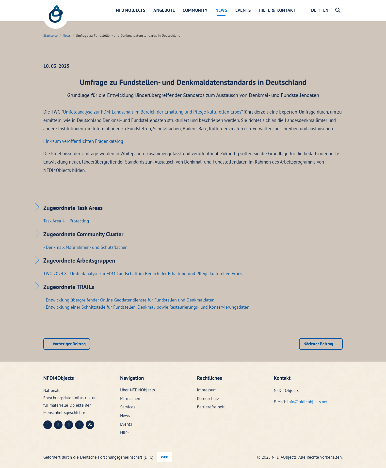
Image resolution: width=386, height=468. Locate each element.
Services (127, 407)
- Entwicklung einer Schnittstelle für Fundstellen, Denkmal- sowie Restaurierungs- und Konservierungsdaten (146, 307)
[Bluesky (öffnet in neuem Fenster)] (79, 424)
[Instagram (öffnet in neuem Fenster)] (68, 424)
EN (325, 10)
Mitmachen (130, 398)
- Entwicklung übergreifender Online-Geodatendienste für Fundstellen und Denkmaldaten (128, 300)
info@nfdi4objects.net (307, 401)
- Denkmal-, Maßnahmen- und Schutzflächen (85, 247)
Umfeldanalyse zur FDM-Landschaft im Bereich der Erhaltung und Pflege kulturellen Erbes (152, 112)
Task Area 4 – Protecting (66, 221)
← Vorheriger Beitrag (67, 344)
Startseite (50, 35)
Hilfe (124, 432)
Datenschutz (208, 398)
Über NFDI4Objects (137, 390)
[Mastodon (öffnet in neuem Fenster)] (47, 424)
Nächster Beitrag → (321, 344)
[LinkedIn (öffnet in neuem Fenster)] (58, 424)
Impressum (207, 390)
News (221, 10)
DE (313, 10)
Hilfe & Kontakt (277, 10)
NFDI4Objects (130, 10)
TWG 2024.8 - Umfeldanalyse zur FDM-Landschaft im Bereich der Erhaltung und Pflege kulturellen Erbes (142, 273)
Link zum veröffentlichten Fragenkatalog (83, 141)
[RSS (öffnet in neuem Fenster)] (90, 424)
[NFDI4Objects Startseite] (55, 16)
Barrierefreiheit (211, 407)
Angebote (164, 10)
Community (195, 10)
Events (243, 10)
